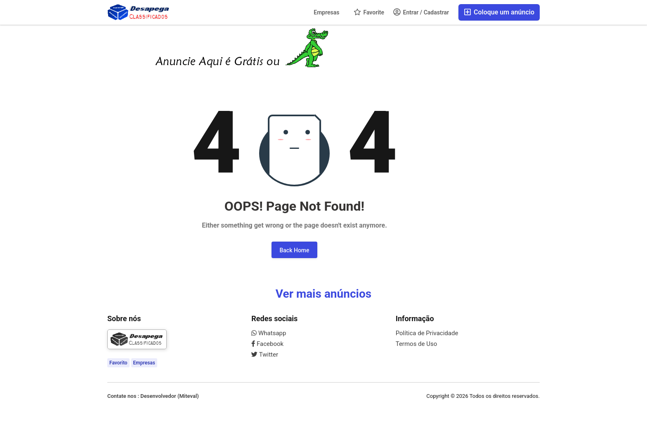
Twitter (264, 354)
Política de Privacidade (427, 333)
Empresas (326, 12)
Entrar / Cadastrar (421, 12)
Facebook (267, 344)
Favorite (369, 12)
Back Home (294, 250)
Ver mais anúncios (323, 294)
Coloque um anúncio (499, 12)
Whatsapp (268, 333)
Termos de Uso (416, 344)
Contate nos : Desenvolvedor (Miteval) (153, 396)
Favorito (118, 363)
